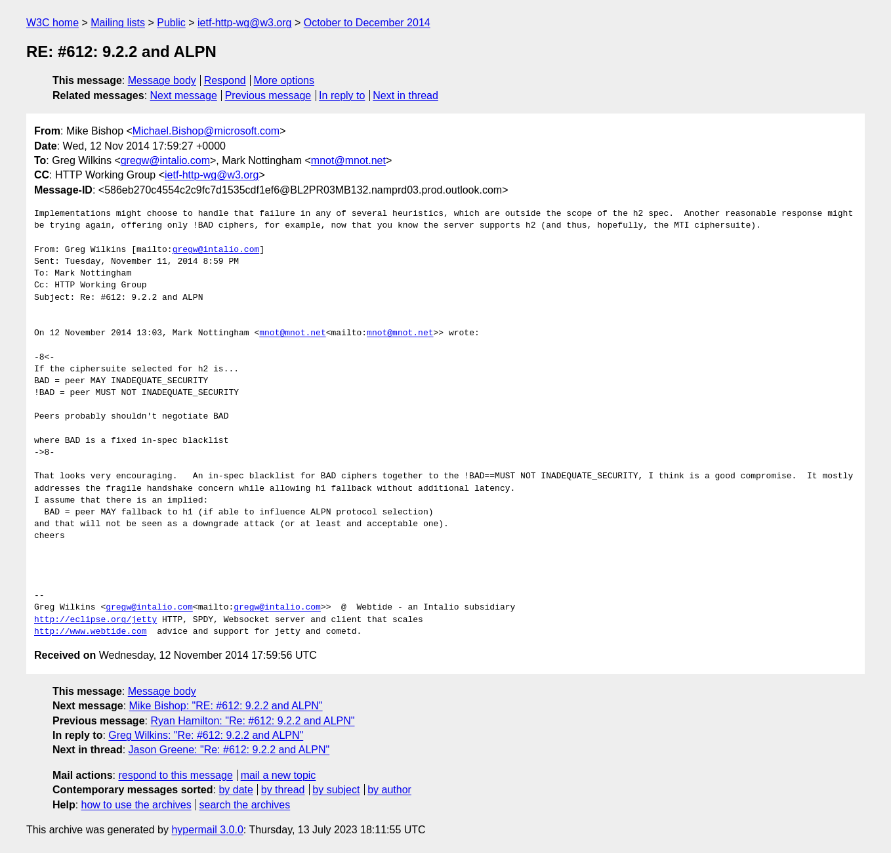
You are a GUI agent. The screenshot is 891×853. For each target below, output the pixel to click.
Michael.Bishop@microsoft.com (206, 130)
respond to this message (175, 775)
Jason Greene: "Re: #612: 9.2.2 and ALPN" (229, 749)
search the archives (245, 804)
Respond (225, 80)
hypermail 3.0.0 (207, 829)
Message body (162, 80)
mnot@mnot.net (348, 160)
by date (235, 789)
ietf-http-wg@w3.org (244, 22)
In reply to (342, 95)
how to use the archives (136, 804)
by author (389, 789)
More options (284, 80)
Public (171, 22)
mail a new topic (278, 775)
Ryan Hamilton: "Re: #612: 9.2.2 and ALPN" (252, 720)
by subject (336, 789)
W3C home (52, 22)
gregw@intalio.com (165, 160)
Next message (183, 95)
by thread (283, 789)
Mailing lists (118, 22)
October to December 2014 (367, 22)
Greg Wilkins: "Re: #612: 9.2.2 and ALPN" (205, 735)
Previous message (268, 95)
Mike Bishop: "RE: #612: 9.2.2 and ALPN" (226, 705)
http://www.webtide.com (90, 632)
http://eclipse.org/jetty (95, 620)
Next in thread (405, 95)
